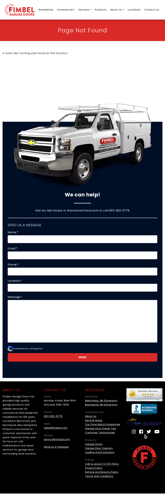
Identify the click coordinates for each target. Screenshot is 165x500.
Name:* (13, 232)
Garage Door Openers (99, 448)
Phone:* (13, 265)
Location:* (15, 281)
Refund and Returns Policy (101, 472)
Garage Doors (93, 444)
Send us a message (56, 447)
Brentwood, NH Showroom (101, 404)
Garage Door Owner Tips (100, 428)
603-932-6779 (119, 210)
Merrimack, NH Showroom (101, 400)
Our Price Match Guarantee (102, 424)
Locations (134, 9)
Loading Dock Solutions (99, 452)
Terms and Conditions (99, 476)
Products (101, 9)
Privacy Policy (93, 468)
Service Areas (93, 420)
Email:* (12, 248)
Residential (46, 9)
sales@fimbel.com (55, 428)
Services (83, 9)
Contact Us (151, 9)
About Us (116, 9)
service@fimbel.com (57, 439)
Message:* (15, 297)
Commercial (65, 9)
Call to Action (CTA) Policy (102, 464)
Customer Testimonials (100, 432)
